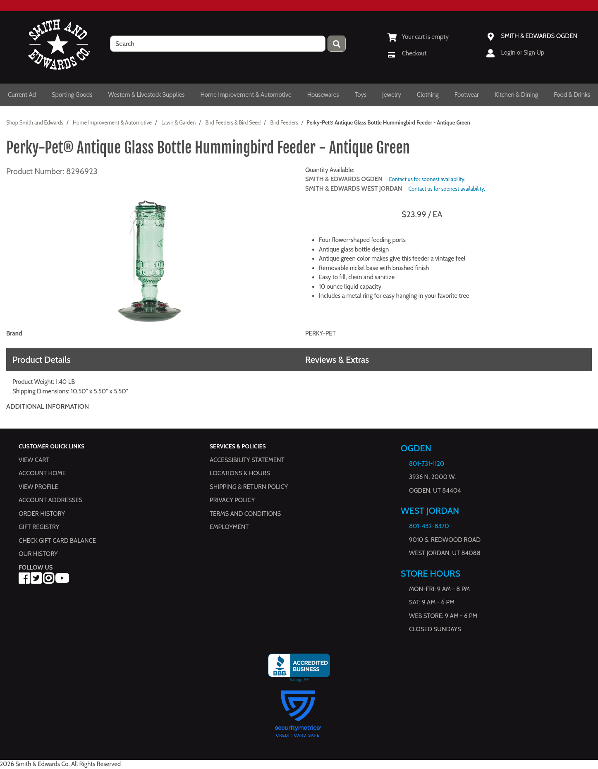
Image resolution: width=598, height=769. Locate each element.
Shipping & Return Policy (249, 486)
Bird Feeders (284, 122)
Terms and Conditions (245, 513)
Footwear (466, 94)
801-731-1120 (426, 463)
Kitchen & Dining (516, 94)
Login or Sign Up (522, 52)
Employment (229, 527)
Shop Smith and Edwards (34, 122)
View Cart (34, 459)
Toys (361, 94)
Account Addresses (50, 500)
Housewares (323, 94)
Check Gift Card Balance (57, 540)
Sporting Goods (72, 94)
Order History (42, 513)
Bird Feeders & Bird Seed (233, 122)
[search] (217, 44)
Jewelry (391, 94)
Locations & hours (240, 473)
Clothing (428, 94)
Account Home (42, 473)
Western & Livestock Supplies (146, 94)
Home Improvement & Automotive (245, 94)
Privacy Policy (232, 500)
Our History (38, 554)
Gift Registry (39, 527)
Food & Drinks (572, 94)
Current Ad (22, 94)
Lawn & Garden (178, 122)
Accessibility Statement (247, 459)
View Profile (38, 486)
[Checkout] (407, 53)
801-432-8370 (429, 526)
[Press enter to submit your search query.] (337, 44)
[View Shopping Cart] (418, 37)
